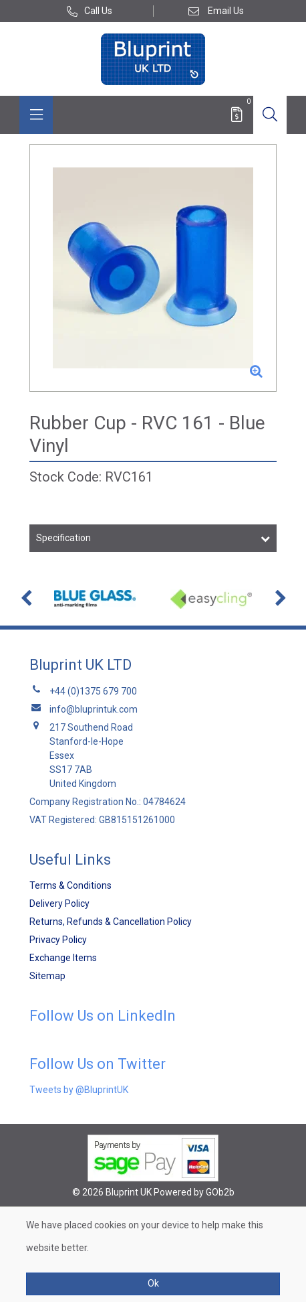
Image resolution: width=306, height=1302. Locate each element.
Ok (153, 1283)
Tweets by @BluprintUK (78, 1089)
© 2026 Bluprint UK (112, 1192)
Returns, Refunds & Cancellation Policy (110, 921)
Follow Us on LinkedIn (102, 1015)
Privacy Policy (58, 939)
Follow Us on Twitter (97, 1064)
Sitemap (47, 975)
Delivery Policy (59, 903)
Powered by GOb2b (194, 1192)
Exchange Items (63, 957)
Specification (63, 537)
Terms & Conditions (70, 885)
